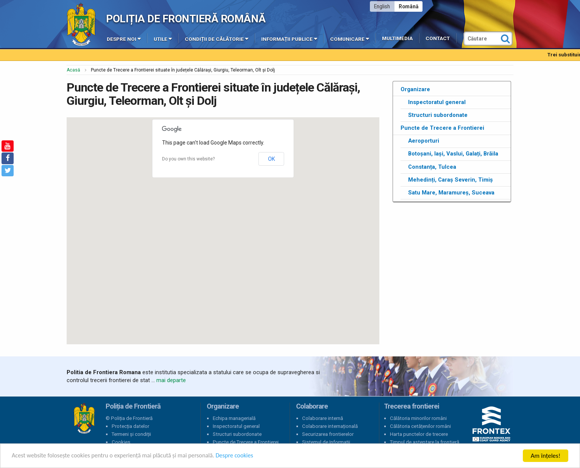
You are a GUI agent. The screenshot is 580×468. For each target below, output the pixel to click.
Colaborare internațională (330, 426)
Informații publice (289, 38)
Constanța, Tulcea (432, 166)
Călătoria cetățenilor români (420, 426)
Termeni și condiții (131, 434)
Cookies (121, 442)
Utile (163, 38)
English (382, 6)
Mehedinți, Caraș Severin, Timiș (450, 179)
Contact (438, 38)
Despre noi (124, 38)
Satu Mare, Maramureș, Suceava (451, 192)
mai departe (171, 380)
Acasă (73, 70)
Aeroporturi (423, 140)
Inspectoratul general (437, 102)
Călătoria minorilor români (418, 418)
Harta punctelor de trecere (419, 434)
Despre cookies (245, 456)
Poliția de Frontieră (84, 418)
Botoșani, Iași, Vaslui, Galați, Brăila (453, 153)
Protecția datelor (130, 426)
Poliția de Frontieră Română (185, 18)
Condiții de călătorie (216, 38)
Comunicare (349, 38)
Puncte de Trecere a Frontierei (442, 127)
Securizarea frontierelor (328, 434)
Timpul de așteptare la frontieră (424, 442)
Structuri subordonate (438, 115)
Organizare (415, 89)
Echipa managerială (234, 418)
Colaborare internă (322, 418)
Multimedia (397, 38)
